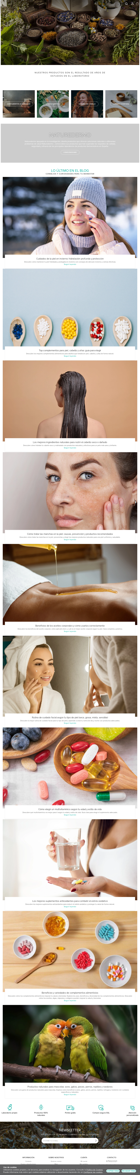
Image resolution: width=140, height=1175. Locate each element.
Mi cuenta (84, 1161)
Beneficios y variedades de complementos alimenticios (70, 992)
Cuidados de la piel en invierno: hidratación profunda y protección (70, 258)
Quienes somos (56, 1161)
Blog (56, 1164)
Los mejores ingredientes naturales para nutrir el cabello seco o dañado (70, 442)
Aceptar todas (113, 1171)
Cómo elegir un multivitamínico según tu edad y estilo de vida (70, 809)
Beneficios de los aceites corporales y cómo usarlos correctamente (70, 625)
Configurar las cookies (92, 1172)
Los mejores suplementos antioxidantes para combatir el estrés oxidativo (70, 901)
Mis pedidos (84, 1164)
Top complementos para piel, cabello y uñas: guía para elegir (70, 350)
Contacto (28, 1161)
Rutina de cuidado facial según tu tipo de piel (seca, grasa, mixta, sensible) (70, 717)
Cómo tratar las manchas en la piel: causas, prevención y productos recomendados (70, 534)
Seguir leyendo (70, 264)
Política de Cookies (94, 1170)
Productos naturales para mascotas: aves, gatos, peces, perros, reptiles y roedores (70, 1086)
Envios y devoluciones (28, 1164)
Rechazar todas (129, 1171)
